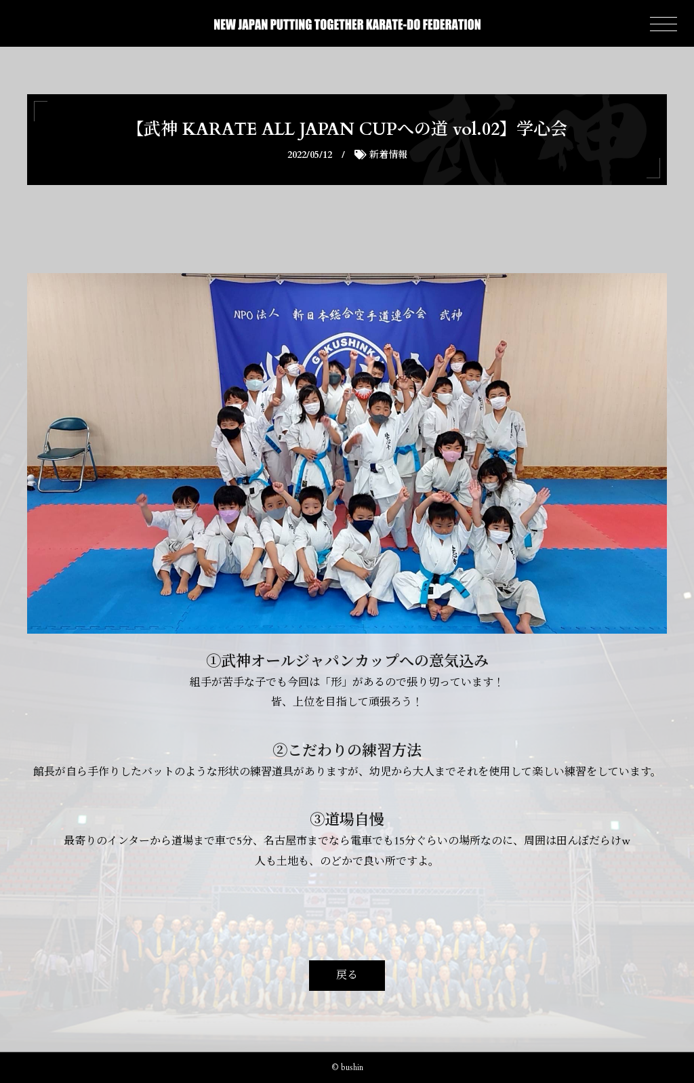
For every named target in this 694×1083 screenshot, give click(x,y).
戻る (347, 975)
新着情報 (388, 154)
